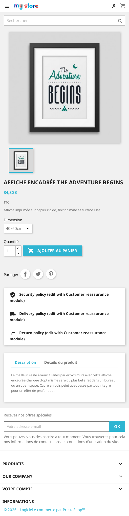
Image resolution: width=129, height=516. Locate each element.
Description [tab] (25, 362)
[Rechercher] (64, 20)
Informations (18, 501)
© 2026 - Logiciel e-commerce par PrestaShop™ (44, 509)
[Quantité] (10, 250)
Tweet (38, 274)
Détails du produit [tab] (60, 362)
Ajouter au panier (52, 251)
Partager (25, 274)
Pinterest (51, 274)
